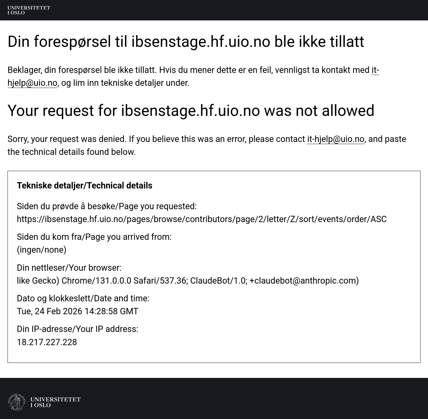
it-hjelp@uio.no (336, 139)
